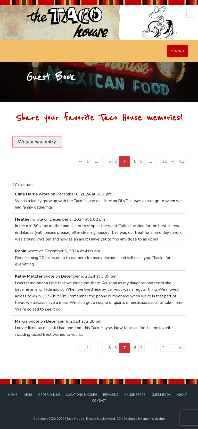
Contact (99, 401)
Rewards (110, 395)
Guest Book (161, 395)
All (181, 161)
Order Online (49, 395)
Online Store (134, 395)
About (182, 395)
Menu (27, 395)
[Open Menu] (190, 14)
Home (12, 395)
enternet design (154, 419)
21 (164, 161)
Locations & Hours (81, 395)
